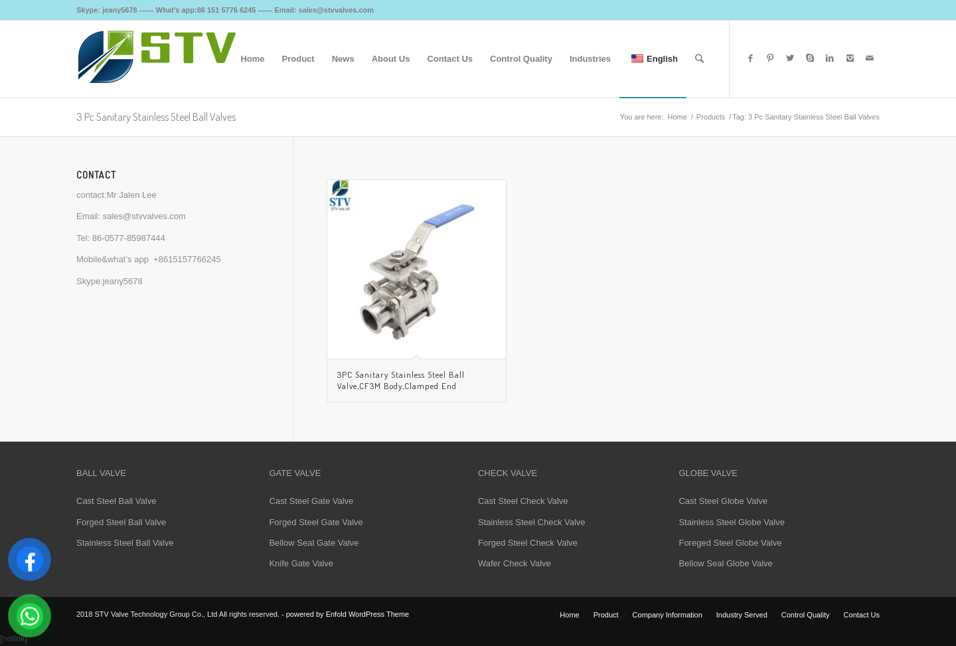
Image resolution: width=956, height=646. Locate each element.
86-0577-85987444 (128, 238)
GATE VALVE (295, 473)
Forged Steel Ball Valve (121, 522)
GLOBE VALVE (707, 473)
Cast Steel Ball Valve (116, 501)
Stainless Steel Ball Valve (124, 543)
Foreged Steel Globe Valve (729, 543)
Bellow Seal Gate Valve (313, 543)
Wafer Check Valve (514, 563)
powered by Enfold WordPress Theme (347, 614)
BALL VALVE (101, 473)
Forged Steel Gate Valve (315, 522)
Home (676, 117)
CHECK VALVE (507, 473)
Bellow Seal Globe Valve (725, 563)
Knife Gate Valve (301, 563)
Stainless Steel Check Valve (532, 522)
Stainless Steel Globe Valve (731, 522)
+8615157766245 (187, 259)
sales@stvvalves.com (144, 216)
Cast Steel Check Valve (523, 501)
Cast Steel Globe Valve (722, 501)
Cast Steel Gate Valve (311, 501)
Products (710, 117)
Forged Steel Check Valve (528, 543)
